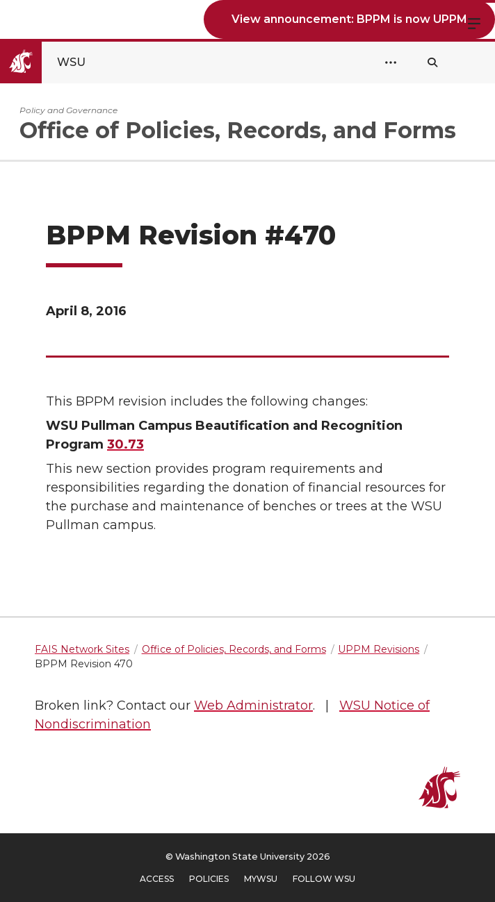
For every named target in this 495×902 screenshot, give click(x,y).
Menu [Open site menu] (474, 22)
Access (157, 879)
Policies (209, 879)
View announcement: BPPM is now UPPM (349, 19)
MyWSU (260, 879)
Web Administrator (253, 705)
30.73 (125, 444)
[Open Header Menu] (391, 62)
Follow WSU (324, 879)
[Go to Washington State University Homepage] (54, 62)
